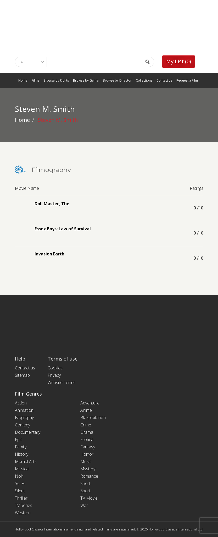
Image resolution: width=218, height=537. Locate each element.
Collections (144, 80)
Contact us (164, 80)
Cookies (55, 368)
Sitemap (22, 375)
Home (22, 80)
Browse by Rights (56, 80)
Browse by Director (117, 80)
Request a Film (187, 80)
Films (35, 80)
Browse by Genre (86, 80)
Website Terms (61, 382)
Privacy (54, 375)
